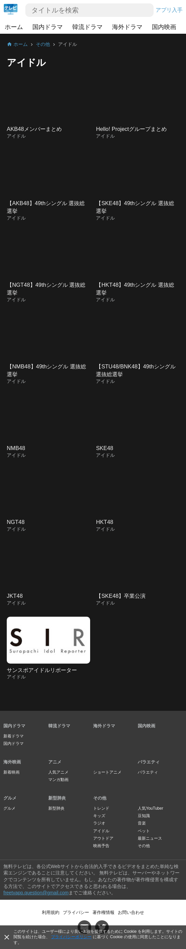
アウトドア (103, 838)
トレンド (101, 808)
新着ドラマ (13, 736)
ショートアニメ (107, 772)
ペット (144, 831)
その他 (99, 798)
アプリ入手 (169, 10)
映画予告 (101, 845)
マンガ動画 (58, 779)
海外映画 (12, 761)
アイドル (101, 831)
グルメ (10, 798)
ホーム (14, 27)
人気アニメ (58, 772)
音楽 (142, 823)
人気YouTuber (150, 808)
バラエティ (149, 761)
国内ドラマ (47, 27)
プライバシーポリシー (71, 936)
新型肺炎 (57, 798)
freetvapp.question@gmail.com (36, 892)
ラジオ (99, 823)
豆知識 (144, 815)
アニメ (54, 761)
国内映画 (164, 27)
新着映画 (11, 772)
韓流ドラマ (87, 27)
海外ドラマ (127, 27)
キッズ (99, 815)
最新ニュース (150, 838)
